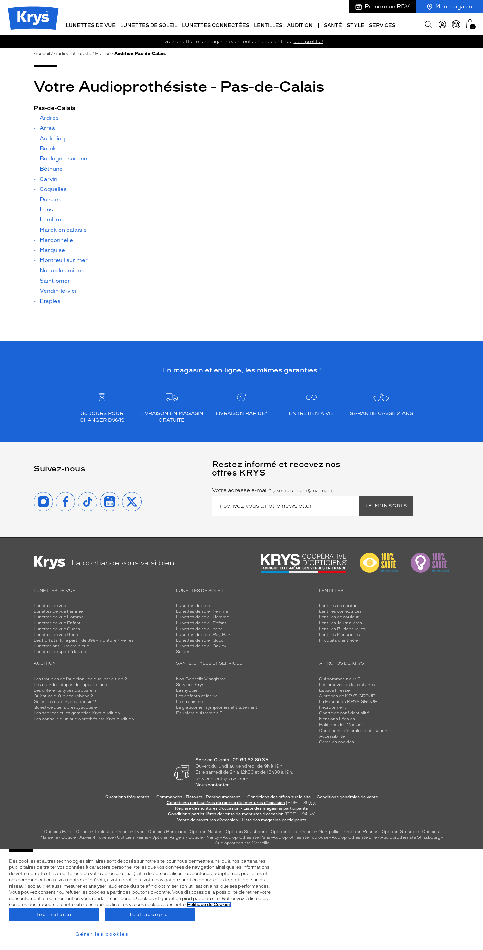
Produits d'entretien (339, 639)
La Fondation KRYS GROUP (348, 701)
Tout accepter (150, 914)
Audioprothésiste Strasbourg (410, 836)
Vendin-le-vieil (59, 290)
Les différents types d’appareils (65, 689)
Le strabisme (189, 701)
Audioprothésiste (72, 52)
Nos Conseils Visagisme (201, 678)
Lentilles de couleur (339, 616)
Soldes (183, 651)
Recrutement (332, 706)
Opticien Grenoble (400, 830)
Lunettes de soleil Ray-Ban (203, 633)
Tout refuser (54, 914)
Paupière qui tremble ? (199, 712)
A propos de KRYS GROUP (347, 695)
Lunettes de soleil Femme (202, 610)
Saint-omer (55, 280)
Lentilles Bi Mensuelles (342, 628)
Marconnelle (56, 239)
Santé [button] (333, 24)
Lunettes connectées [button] (215, 24)
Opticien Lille (284, 830)
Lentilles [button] (268, 24)
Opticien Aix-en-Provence (87, 836)
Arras (47, 127)
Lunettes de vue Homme (59, 616)
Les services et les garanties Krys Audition (77, 712)
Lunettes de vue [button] (91, 24)
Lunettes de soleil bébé (199, 628)
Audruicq (52, 138)
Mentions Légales (337, 718)
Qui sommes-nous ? (339, 678)
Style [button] (355, 24)
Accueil (42, 52)
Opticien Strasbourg (246, 830)
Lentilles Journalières (340, 622)
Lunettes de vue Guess (57, 628)
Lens (46, 209)
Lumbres (52, 219)
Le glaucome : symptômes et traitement (216, 706)
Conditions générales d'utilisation (353, 729)
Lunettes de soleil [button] (148, 24)
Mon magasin (449, 6)
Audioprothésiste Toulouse (300, 836)
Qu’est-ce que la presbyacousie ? (67, 706)
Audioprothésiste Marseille (242, 842)
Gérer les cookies (336, 741)
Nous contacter (212, 784)
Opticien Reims (132, 836)
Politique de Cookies (209, 904)
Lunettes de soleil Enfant (201, 622)
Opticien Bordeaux (167, 830)
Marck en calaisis (63, 229)
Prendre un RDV (382, 6)
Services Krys (190, 683)
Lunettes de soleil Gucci (200, 639)
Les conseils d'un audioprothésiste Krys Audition (84, 718)
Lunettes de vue (50, 605)
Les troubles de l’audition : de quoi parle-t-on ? (80, 678)
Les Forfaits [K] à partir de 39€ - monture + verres (84, 639)
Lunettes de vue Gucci (56, 633)
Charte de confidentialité (344, 712)
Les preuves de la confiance (347, 683)
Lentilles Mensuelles (339, 633)
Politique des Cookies (341, 723)
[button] (470, 22)
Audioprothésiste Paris (246, 836)
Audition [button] (300, 24)
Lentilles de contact (339, 605)
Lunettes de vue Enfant (57, 622)
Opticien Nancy (203, 836)
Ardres (49, 117)
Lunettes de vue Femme (58, 610)
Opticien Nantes (206, 830)
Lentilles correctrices (340, 610)
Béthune (51, 168)
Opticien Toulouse (94, 830)
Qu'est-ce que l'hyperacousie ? (65, 701)
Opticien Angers (168, 836)
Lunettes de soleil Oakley (201, 645)
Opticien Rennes (361, 830)
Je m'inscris (386, 505)
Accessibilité (332, 735)
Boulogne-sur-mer (65, 158)
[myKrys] (442, 23)
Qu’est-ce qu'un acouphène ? (63, 695)
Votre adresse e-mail (273, 489)
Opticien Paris (58, 830)
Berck (48, 148)
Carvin (48, 178)
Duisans (50, 199)
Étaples (50, 300)
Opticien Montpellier (320, 830)
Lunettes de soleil (194, 605)
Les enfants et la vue (197, 695)
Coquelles (53, 189)
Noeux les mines (62, 270)
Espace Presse (334, 689)
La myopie (186, 689)
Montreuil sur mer (64, 260)
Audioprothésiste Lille (354, 836)
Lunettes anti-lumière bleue (61, 645)
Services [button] (382, 24)
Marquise (52, 250)
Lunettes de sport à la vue (60, 651)
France (103, 52)
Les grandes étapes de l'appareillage (70, 683)
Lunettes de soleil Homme (202, 616)
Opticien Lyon (130, 830)
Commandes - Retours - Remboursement (198, 796)
